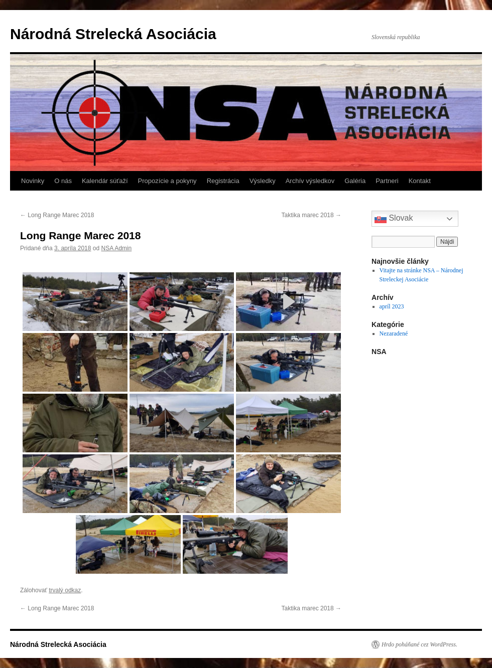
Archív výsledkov (310, 181)
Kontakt (420, 181)
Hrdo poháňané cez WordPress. (419, 644)
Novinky (32, 181)
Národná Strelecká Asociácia (113, 34)
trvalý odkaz (65, 590)
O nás (63, 181)
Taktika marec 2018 (311, 215)
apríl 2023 (392, 306)
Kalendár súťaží (105, 181)
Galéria (354, 181)
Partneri (387, 181)
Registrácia (223, 181)
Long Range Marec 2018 (57, 215)
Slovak (394, 219)
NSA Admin (116, 248)
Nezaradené (394, 333)
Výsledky (263, 181)
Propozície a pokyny (167, 181)
